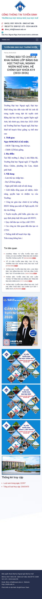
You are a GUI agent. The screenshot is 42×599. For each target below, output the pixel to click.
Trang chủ (6, 40)
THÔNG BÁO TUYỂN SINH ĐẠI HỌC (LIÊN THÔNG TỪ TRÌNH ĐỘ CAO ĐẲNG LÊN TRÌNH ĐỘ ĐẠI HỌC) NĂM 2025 (22, 279)
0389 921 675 (19, 26)
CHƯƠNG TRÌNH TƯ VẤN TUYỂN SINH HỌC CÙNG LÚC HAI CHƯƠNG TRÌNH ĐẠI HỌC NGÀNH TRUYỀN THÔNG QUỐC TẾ (22, 256)
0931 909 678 (16, 23)
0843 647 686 (28, 23)
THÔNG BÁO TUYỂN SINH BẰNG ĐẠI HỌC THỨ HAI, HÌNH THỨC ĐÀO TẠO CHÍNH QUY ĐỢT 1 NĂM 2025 (22, 287)
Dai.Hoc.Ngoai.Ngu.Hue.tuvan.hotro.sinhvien (20, 35)
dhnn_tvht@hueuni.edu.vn (15, 29)
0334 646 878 (31, 26)
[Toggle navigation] (37, 40)
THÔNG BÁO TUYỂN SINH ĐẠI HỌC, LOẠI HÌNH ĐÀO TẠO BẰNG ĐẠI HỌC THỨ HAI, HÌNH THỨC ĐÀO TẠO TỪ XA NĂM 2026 (22, 271)
